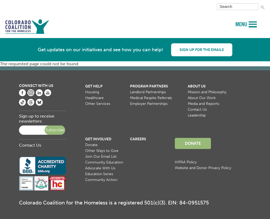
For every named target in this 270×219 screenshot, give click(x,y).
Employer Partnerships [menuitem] (148, 103)
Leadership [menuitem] (197, 115)
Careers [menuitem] (138, 139)
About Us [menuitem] (197, 86)
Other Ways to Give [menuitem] (101, 150)
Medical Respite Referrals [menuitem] (151, 98)
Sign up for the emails (202, 50)
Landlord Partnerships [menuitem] (148, 92)
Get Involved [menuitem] (98, 139)
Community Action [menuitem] (101, 180)
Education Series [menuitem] (99, 174)
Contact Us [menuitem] (197, 109)
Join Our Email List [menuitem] (101, 156)
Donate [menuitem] (91, 145)
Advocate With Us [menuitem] (100, 168)
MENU (242, 23)
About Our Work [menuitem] (202, 98)
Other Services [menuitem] (97, 103)
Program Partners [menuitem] (149, 86)
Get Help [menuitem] (94, 86)
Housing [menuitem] (92, 92)
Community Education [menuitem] (104, 162)
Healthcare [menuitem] (94, 98)
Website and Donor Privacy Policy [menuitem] (203, 168)
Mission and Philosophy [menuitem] (207, 92)
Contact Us (30, 145)
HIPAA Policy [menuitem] (186, 162)
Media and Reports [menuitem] (203, 103)
